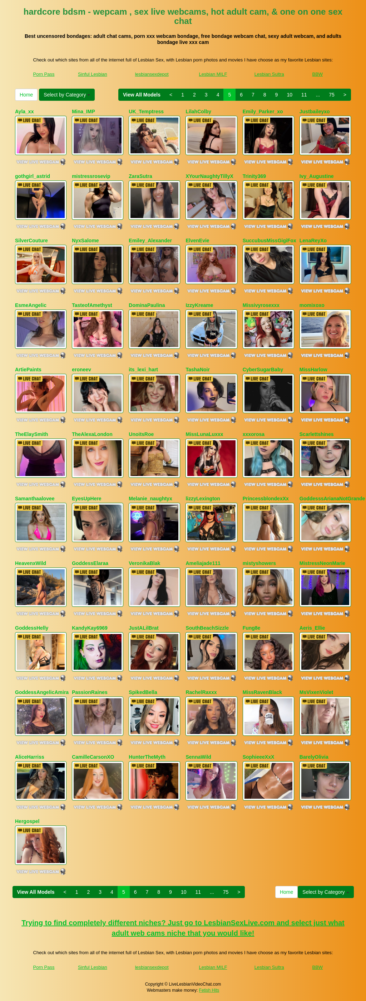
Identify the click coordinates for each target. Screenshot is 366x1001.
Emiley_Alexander (150, 240)
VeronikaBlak (144, 563)
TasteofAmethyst (92, 305)
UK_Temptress (146, 111)
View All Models (141, 95)
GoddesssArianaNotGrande (332, 498)
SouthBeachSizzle (207, 628)
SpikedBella (143, 692)
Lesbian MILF (213, 74)
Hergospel (27, 821)
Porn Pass (44, 74)
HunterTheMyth (147, 757)
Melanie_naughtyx (150, 498)
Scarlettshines (317, 434)
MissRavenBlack (262, 692)
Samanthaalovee (35, 498)
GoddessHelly (31, 628)
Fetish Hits (209, 990)
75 (332, 95)
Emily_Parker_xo (263, 111)
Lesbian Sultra (269, 74)
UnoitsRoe (141, 434)
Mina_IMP (83, 111)
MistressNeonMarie (322, 563)
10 (289, 95)
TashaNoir (197, 369)
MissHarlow (313, 369)
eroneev (81, 369)
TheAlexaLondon (92, 434)
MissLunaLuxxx (204, 434)
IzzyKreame (199, 305)
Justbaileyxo (315, 111)
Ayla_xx (24, 111)
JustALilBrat (143, 628)
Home (26, 95)
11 (304, 95)
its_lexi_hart (143, 369)
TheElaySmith (31, 434)
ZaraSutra (140, 176)
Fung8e (252, 628)
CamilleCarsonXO (93, 757)
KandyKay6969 (90, 628)
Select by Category (67, 95)
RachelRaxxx (201, 692)
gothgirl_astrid (32, 176)
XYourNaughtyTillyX (209, 176)
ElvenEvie (197, 240)
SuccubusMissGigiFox (269, 240)
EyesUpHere (87, 498)
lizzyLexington (203, 498)
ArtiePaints (28, 369)
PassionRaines (90, 692)
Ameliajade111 (203, 563)
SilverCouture (31, 240)
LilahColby (198, 111)
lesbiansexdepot (152, 74)
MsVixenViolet (316, 692)
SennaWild (198, 757)
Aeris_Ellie (312, 628)
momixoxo (312, 305)
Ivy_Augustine (317, 176)
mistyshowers (259, 563)
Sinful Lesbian (92, 74)
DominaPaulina (147, 305)
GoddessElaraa (90, 563)
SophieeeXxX (258, 757)
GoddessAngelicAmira (42, 692)
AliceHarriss (29, 757)
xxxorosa (253, 434)
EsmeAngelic (30, 305)
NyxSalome (85, 240)
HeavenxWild (30, 563)
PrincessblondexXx (266, 498)
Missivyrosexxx (261, 305)
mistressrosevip (91, 176)
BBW (317, 74)
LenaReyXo (313, 240)
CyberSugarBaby (263, 369)
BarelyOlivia (314, 757)
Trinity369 (254, 176)
